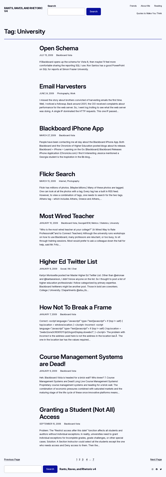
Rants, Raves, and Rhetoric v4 (23, 10)
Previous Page (12, 459)
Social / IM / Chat (68, 268)
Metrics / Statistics (100, 223)
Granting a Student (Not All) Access (77, 413)
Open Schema (58, 48)
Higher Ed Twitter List (68, 261)
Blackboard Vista (64, 55)
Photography (63, 93)
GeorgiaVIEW (84, 223)
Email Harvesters (62, 86)
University (114, 223)
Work (72, 93)
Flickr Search (57, 173)
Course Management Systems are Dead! (81, 360)
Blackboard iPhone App (71, 128)
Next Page (156, 459)
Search (52, 6)
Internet (62, 181)
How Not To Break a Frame (75, 307)
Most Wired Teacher (66, 215)
